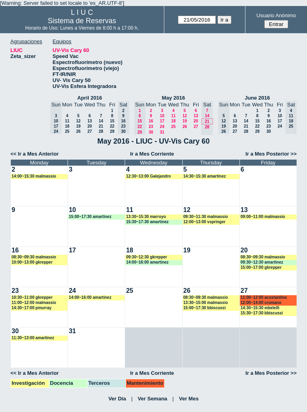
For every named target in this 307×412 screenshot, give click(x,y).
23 (151, 126)
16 (151, 121)
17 (162, 121)
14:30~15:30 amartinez (204, 176)
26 (78, 131)
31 (162, 132)
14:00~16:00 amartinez (147, 262)
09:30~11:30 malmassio (205, 216)
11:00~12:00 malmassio (34, 302)
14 (101, 121)
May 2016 (173, 98)
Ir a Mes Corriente (152, 154)
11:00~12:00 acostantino (264, 297)
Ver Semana (152, 399)
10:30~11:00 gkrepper (32, 297)
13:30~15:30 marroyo (146, 216)
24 (162, 126)
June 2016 (257, 98)
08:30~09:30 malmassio (34, 257)
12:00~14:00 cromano (261, 302)
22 (112, 126)
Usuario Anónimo (276, 15)
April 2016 (89, 98)
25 (67, 131)
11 (67, 121)
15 (112, 121)
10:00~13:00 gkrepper (32, 262)
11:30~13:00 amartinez (33, 338)
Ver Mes (189, 399)
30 (151, 132)
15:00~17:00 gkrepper (261, 267)
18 (67, 126)
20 (90, 126)
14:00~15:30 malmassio (34, 176)
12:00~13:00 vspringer (204, 222)
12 (78, 121)
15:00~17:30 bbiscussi (204, 308)
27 (90, 131)
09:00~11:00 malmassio (263, 216)
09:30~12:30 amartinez (262, 262)
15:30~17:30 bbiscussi (262, 313)
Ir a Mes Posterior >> (271, 154)
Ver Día (117, 399)
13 (90, 121)
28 (101, 131)
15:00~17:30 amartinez (90, 216)
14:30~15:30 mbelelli (260, 308)
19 (78, 126)
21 (101, 126)
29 (112, 131)
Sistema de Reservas (82, 21)
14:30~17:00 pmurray (32, 308)
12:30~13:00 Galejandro (148, 176)
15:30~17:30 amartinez (147, 222)
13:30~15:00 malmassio (205, 302)
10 (162, 116)
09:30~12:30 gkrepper (146, 257)
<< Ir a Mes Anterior (34, 154)
